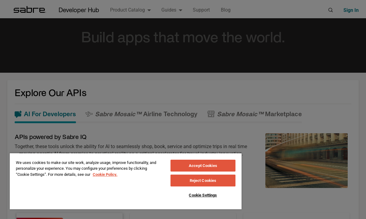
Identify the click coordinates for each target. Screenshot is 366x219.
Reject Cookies (203, 180)
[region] (126, 181)
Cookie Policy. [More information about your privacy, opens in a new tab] (105, 174)
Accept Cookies (203, 165)
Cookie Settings (203, 195)
